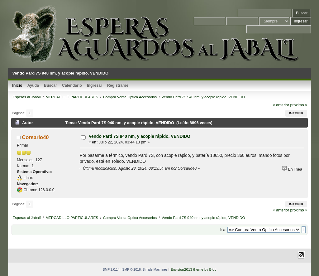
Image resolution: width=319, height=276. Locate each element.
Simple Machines (155, 269)
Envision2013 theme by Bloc (193, 269)
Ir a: (223, 230)
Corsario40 (35, 137)
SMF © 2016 (131, 269)
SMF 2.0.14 (111, 269)
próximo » (298, 105)
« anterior (281, 105)
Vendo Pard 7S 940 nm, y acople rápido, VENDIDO (139, 136)
